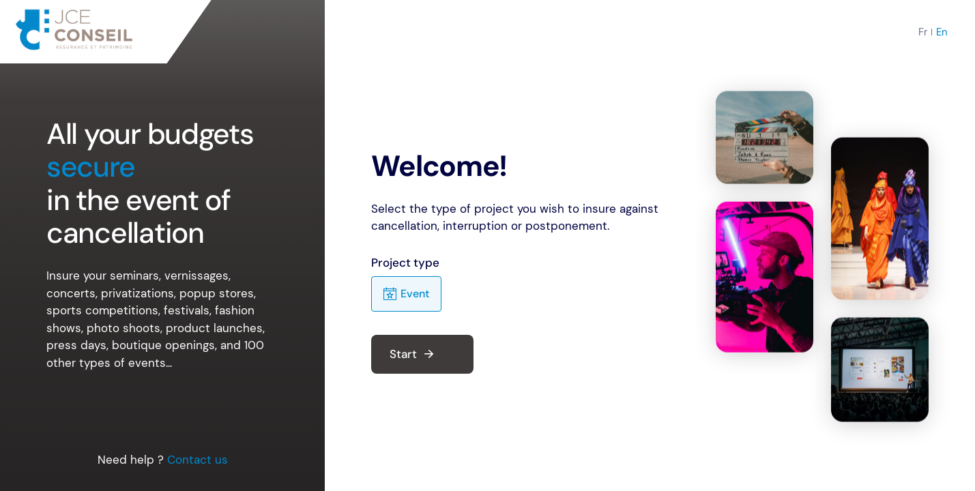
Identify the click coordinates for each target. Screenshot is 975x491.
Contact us (197, 459)
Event (406, 294)
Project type (405, 262)
